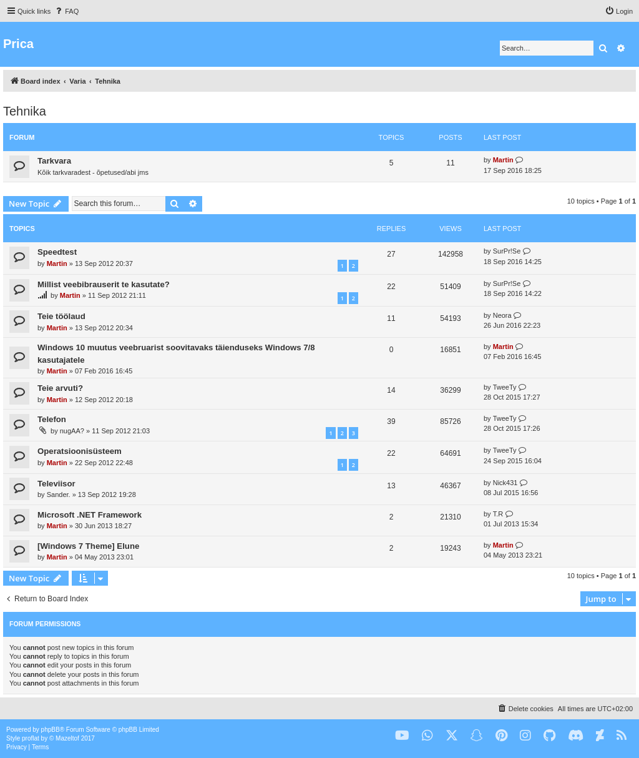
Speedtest (57, 252)
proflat (30, 738)
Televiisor (56, 483)
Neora (502, 315)
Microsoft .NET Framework (89, 514)
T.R (498, 514)
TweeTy (505, 387)
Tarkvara (54, 160)
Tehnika (24, 111)
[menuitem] (66, 11)
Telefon (51, 419)
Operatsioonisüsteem (79, 451)
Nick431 (505, 482)
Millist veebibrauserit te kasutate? (103, 284)
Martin (503, 160)
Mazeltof (67, 738)
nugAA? (72, 431)
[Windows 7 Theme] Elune (88, 546)
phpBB (50, 729)
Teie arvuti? (60, 388)
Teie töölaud (61, 316)
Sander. (59, 494)
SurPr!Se (507, 251)
